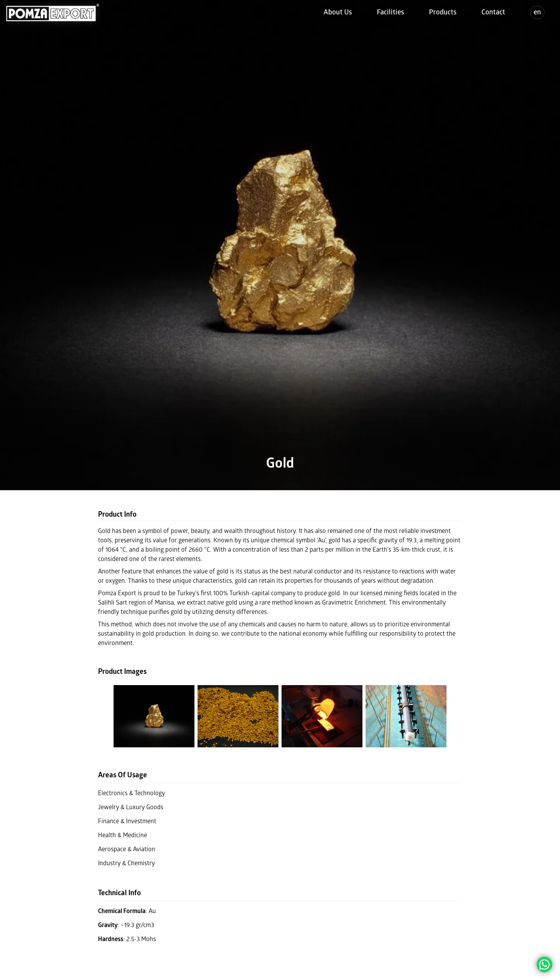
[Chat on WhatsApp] (544, 964)
